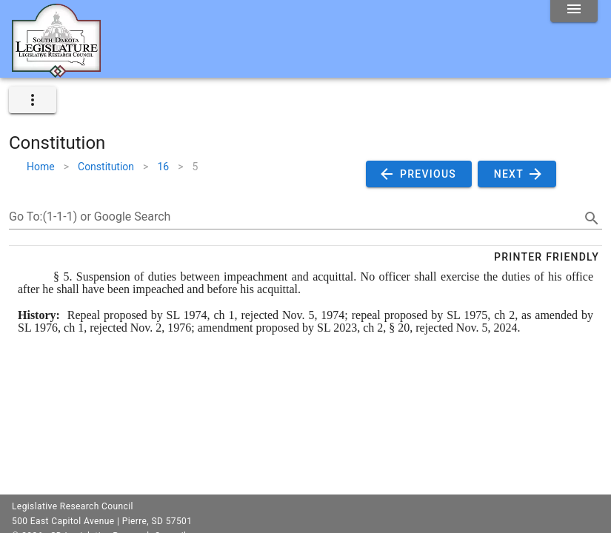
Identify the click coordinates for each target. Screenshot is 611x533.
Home (41, 166)
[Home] (56, 71)
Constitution (106, 166)
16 (163, 166)
